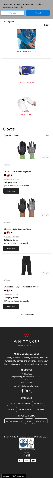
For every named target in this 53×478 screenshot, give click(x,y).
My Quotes (41, 409)
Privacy (29, 421)
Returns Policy (41, 421)
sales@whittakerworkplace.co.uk (26, 386)
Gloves (15, 182)
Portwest (7, 165)
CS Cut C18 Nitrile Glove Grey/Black (17, 171)
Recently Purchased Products (19, 403)
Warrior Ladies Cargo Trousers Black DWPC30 (21, 287)
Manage (13, 13)
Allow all (38, 13)
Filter (46, 25)
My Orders (11, 409)
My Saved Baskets (25, 409)
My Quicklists (38, 403)
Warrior (7, 280)
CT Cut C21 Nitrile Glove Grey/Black (17, 229)
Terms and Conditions (14, 421)
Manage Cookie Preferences (13, 476)
